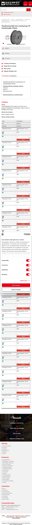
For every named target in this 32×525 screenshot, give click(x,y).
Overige (4, 482)
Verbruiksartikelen (7, 474)
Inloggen (25, 4)
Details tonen (23, 280)
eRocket (28, 521)
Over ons (28, 515)
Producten (4, 447)
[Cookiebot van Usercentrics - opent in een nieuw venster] (23, 234)
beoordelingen (18, 524)
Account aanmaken (6, 446)
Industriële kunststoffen (8, 480)
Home (13, 19)
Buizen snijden (5, 499)
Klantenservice (5, 450)
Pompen (4, 473)
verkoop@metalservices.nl (12, 509)
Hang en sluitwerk (7, 464)
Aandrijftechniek (19, 19)
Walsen (4, 488)
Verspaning (4, 496)
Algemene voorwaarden (20, 517)
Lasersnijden (5, 497)
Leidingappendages (7, 467)
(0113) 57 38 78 (9, 508)
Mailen (6, 53)
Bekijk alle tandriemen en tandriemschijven (13, 94)
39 (15, 524)
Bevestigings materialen (8, 462)
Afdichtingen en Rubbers (8, 461)
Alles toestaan (16, 285)
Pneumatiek (5, 471)
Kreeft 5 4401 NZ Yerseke (12, 506)
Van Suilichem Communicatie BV (12, 521)
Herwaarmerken (6, 494)
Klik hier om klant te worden (7, 116)
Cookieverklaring (16, 518)
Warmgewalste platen (7, 493)
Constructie (4, 490)
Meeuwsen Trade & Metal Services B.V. (16, 515)
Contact (4, 453)
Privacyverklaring (10, 517)
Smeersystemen (6, 477)
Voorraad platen (6, 491)
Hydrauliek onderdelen (8, 465)
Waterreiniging (6, 479)
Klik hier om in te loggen (7, 112)
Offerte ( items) (6, 14)
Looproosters (6, 470)
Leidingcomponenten (7, 468)
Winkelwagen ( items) (7, 12)
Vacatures (4, 449)
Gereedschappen (6, 476)
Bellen (5, 48)
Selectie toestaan (16, 289)
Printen (6, 58)
